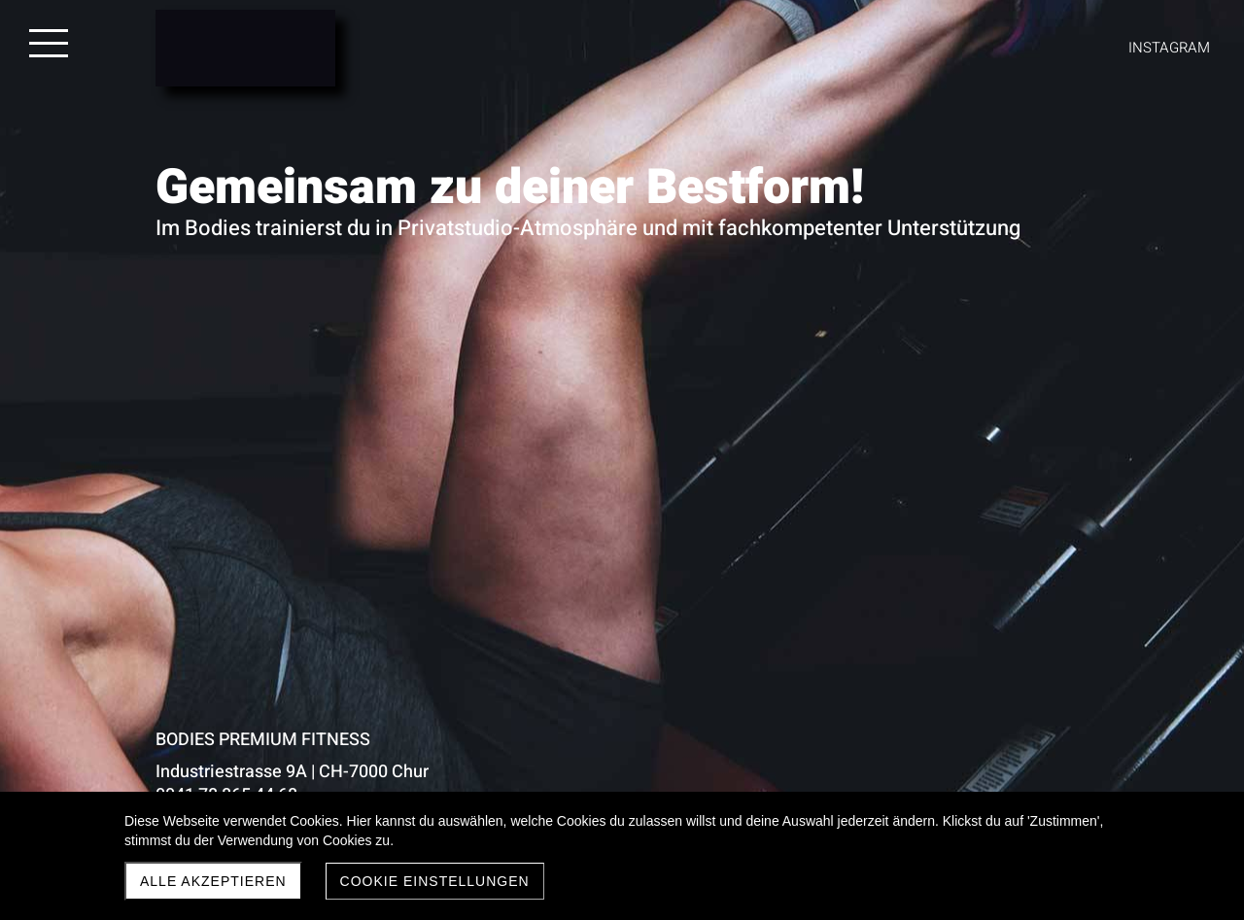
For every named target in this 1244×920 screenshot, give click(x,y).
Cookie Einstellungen (435, 881)
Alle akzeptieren (213, 881)
